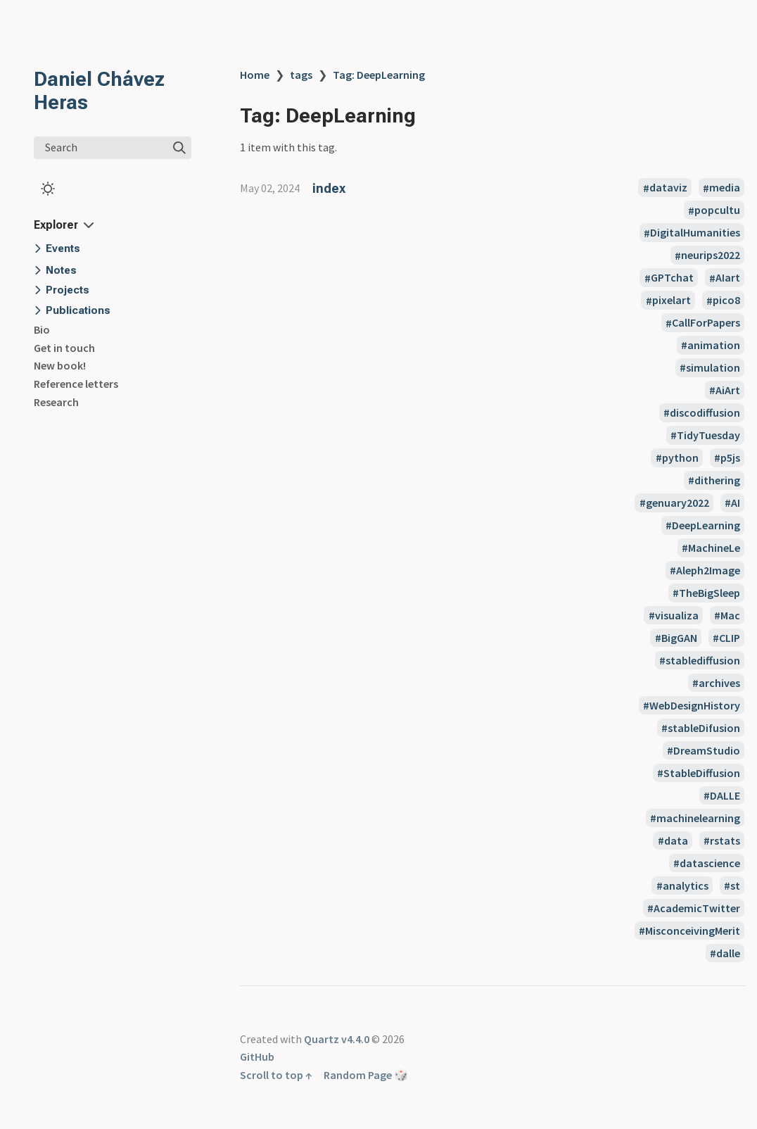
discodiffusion (705, 412)
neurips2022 (710, 255)
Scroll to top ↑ (276, 1075)
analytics (685, 885)
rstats (725, 840)
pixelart (671, 301)
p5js (730, 457)
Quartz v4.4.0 (336, 1039)
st (735, 885)
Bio (42, 329)
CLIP (729, 638)
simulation (713, 367)
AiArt (727, 390)
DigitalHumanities (695, 233)
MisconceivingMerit (692, 930)
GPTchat (672, 278)
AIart (727, 278)
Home (254, 75)
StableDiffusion (701, 773)
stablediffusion (703, 660)
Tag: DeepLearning (379, 75)
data (676, 840)
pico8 (726, 301)
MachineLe (714, 548)
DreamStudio (706, 750)
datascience (710, 863)
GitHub (257, 1056)
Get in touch (64, 348)
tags (301, 75)
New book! (60, 365)
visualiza (677, 615)
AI (735, 503)
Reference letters (76, 384)
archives (719, 683)
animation (713, 345)
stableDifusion (704, 728)
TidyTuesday (708, 435)
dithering (717, 480)
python (680, 457)
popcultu (717, 210)
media (724, 188)
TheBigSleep (709, 593)
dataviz (668, 188)
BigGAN (679, 638)
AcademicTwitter (697, 908)
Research (56, 402)
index (328, 188)
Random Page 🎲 (366, 1075)
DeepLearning (706, 525)
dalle (728, 953)
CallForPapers (706, 323)
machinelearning (698, 818)
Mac (730, 615)
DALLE (725, 795)
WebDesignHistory (694, 705)
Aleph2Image (708, 570)
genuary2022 (677, 503)
